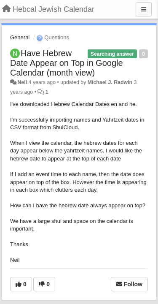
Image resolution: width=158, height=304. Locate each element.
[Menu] (144, 9)
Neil (22, 82)
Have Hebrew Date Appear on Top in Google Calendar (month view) (66, 63)
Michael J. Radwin (110, 82)
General (19, 37)
